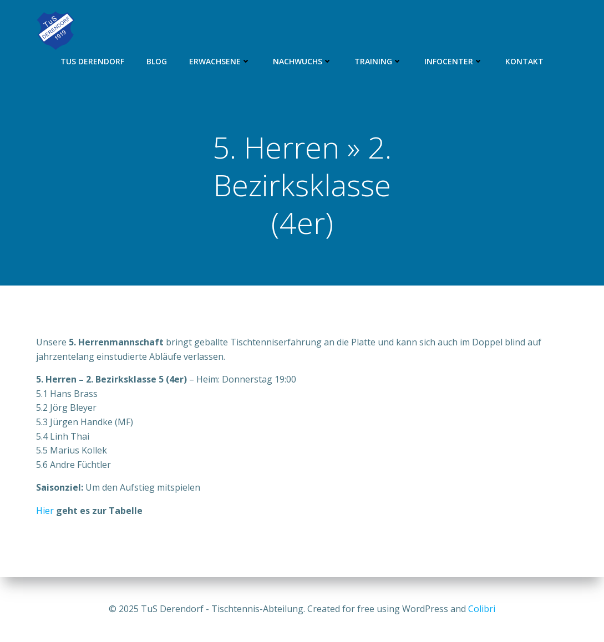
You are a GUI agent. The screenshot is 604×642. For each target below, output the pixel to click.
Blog (156, 61)
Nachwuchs (302, 61)
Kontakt (524, 61)
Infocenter (453, 61)
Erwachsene (220, 61)
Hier (45, 511)
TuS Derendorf (92, 61)
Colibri (481, 609)
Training (378, 61)
